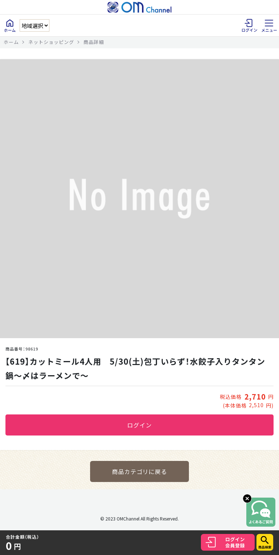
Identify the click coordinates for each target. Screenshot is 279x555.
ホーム (11, 42)
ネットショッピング (51, 42)
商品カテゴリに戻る (139, 471)
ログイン (139, 425)
